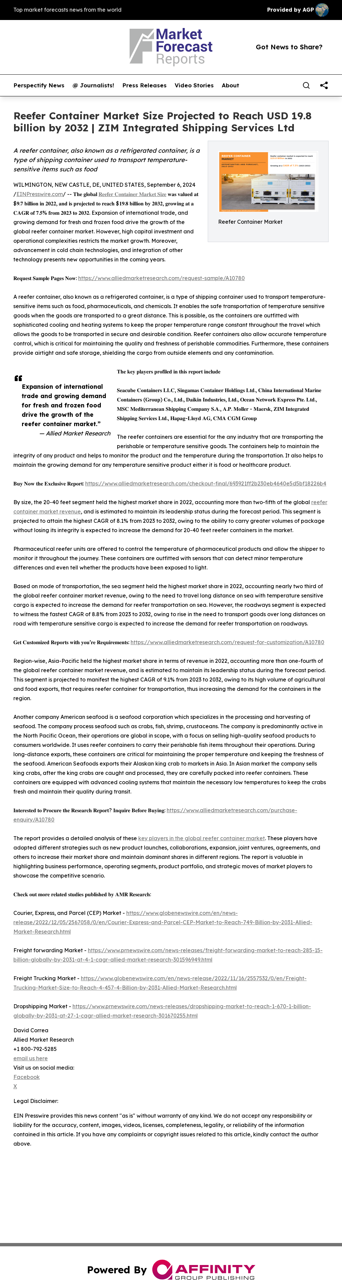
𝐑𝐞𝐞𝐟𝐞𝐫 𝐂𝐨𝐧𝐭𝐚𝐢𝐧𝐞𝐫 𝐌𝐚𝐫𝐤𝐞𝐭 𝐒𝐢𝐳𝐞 (132, 194)
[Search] (306, 85)
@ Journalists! (93, 85)
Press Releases (144, 85)
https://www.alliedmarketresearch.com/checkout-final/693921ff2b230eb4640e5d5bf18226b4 (205, 483)
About (230, 85)
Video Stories (194, 85)
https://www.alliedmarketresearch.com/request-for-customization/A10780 (227, 642)
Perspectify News (38, 85)
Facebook (26, 1077)
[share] (324, 85)
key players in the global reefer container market (201, 838)
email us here (30, 1058)
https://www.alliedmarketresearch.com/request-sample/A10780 (161, 278)
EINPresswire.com (39, 194)
